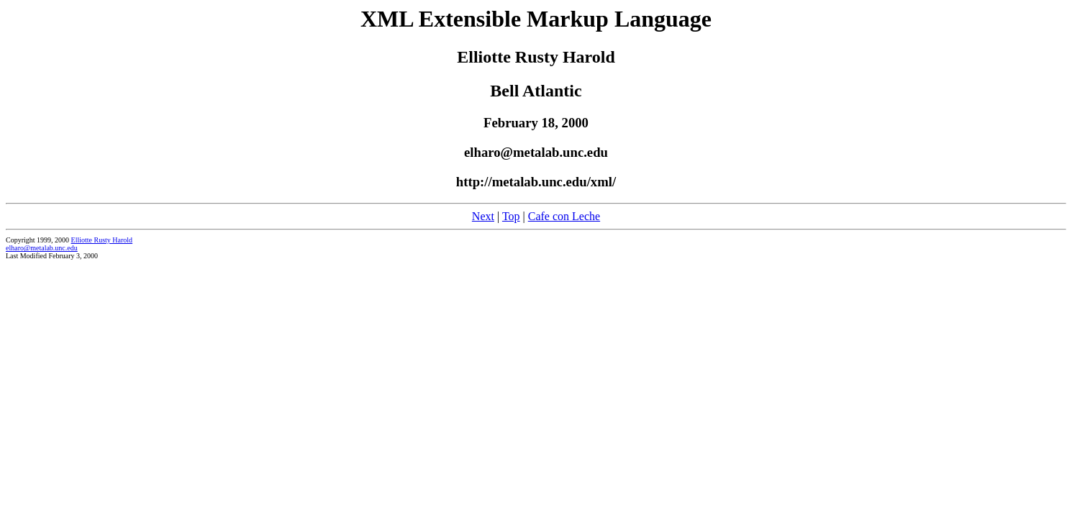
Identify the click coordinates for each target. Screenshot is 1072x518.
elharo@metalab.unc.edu (42, 248)
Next (483, 216)
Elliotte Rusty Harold (102, 240)
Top (511, 216)
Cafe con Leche (564, 216)
